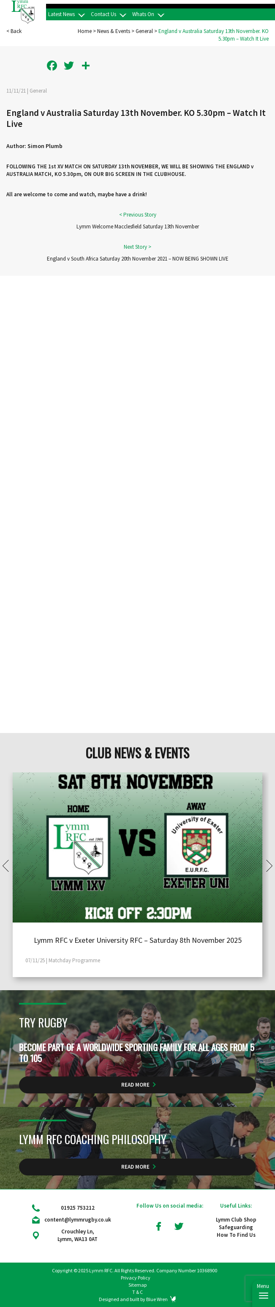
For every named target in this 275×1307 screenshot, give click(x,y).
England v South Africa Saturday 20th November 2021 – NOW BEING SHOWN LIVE (138, 258)
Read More (135, 1084)
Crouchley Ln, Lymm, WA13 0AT (77, 1235)
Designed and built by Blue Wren (133, 1299)
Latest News (61, 14)
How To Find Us (236, 1234)
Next (266, 866)
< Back (14, 31)
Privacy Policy (135, 1277)
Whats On (143, 14)
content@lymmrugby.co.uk (77, 1219)
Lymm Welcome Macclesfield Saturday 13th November (137, 226)
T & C (137, 1292)
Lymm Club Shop (236, 1219)
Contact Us (103, 14)
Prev (8, 866)
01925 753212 (78, 1207)
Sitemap (137, 1285)
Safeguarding (236, 1227)
